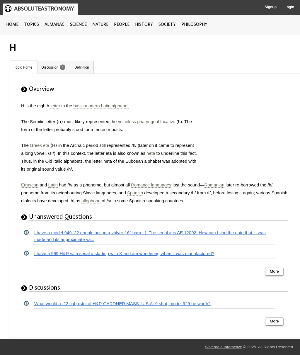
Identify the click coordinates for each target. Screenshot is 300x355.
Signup (271, 7)
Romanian (214, 184)
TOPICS (31, 24)
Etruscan (29, 184)
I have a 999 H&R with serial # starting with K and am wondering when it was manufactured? (124, 253)
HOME (12, 24)
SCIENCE (78, 24)
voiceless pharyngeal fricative (146, 121)
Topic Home (23, 67)
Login (289, 7)
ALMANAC (54, 24)
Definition (81, 67)
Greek (36, 145)
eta (46, 145)
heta (150, 153)
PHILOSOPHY (194, 24)
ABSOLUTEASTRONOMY (44, 9)
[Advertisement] (247, 138)
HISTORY (144, 24)
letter (55, 105)
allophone (90, 200)
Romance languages (151, 184)
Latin (53, 184)
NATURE (100, 24)
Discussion (49, 67)
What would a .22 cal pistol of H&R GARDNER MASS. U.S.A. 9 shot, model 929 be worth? (122, 303)
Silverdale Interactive (223, 347)
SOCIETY (167, 24)
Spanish (135, 192)
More (274, 271)
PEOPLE (121, 24)
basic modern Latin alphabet (100, 105)
